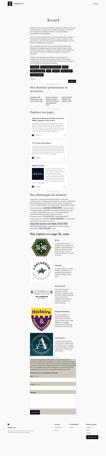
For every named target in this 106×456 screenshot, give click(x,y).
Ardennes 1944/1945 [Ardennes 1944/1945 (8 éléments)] (41, 205)
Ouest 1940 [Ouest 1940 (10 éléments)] (46, 218)
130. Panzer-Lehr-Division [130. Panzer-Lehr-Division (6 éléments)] (57, 203)
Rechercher (33, 78)
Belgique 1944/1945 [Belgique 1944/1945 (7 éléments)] (65, 205)
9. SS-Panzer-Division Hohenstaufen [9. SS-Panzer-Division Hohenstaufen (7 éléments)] (50, 201)
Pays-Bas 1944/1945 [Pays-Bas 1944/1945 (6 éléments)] (34, 220)
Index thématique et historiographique (50, 67)
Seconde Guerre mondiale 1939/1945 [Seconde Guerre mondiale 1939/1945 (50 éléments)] (49, 223)
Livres (48, 70)
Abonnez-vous (92, 437)
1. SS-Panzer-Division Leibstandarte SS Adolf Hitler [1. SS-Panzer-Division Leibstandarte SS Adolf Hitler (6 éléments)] (49, 199)
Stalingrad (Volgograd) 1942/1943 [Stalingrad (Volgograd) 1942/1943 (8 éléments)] (38, 226)
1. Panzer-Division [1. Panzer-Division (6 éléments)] (34, 199)
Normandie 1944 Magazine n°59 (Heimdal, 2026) (67, 99)
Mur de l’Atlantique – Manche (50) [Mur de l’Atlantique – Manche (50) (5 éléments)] (36, 216)
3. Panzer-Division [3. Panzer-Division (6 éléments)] (64, 199)
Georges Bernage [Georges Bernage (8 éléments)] (64, 210)
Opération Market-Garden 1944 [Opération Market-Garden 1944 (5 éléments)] (36, 218)
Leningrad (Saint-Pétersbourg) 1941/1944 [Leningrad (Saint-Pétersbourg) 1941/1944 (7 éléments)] (39, 214)
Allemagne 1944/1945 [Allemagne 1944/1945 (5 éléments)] (67, 203)
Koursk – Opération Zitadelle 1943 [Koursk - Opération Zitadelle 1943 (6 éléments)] (62, 212)
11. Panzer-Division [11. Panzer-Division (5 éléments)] (63, 201)
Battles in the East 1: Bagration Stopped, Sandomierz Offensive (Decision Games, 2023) (52, 101)
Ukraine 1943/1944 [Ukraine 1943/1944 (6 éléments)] (34, 228)
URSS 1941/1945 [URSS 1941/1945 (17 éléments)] (44, 228)
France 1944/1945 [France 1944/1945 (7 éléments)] (55, 210)
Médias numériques (66, 70)
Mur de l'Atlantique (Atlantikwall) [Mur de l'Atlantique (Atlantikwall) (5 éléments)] (56, 214)
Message (33, 392)
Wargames (56, 70)
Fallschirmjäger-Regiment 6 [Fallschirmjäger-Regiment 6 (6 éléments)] (68, 208)
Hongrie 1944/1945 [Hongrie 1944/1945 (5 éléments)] (33, 212)
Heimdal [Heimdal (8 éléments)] (71, 210)
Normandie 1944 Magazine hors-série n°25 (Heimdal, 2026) (36, 99)
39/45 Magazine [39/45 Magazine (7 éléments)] (71, 201)
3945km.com (18, 4)
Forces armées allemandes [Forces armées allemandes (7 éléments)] (36, 210)
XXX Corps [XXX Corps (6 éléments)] (53, 228)
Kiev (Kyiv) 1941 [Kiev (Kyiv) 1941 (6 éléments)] (50, 212)
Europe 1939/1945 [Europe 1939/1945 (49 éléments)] (52, 207)
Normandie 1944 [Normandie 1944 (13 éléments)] (49, 216)
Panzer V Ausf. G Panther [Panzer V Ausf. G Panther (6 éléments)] (69, 218)
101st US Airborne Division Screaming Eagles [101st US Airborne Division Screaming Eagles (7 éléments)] (40, 203)
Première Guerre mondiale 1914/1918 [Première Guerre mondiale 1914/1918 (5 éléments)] (47, 220)
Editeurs (65, 67)
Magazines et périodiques (37, 70)
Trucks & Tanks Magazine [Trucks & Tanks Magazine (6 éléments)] (63, 226)
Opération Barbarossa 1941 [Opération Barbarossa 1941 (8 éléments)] (61, 216)
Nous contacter (35, 412)
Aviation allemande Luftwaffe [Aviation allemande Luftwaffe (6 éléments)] (54, 205)
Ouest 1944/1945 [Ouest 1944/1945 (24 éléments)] (57, 218)
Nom (34, 376)
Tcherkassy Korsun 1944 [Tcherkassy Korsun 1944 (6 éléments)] (52, 226)
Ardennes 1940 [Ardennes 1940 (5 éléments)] (33, 205)
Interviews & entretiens (36, 74)
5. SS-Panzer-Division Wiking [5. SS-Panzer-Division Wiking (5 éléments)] (35, 201)
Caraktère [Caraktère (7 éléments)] (72, 205)
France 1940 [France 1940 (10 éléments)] (46, 210)
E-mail (35, 384)
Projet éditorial (34, 67)
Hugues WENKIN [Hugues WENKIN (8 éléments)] (42, 212)
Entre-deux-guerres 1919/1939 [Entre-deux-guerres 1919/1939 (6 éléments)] (36, 208)
